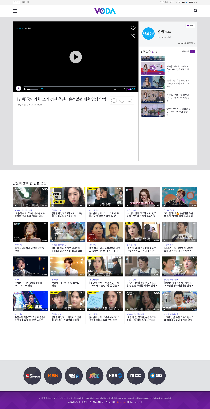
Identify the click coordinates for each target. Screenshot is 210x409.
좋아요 (122, 101)
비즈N (178, 2)
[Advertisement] (75, 122)
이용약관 (83, 402)
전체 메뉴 (15, 11)
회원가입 (25, 2)
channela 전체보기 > (185, 43)
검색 (195, 10)
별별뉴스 (164, 32)
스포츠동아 (164, 2)
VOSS (172, 2)
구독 (190, 25)
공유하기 (130, 101)
